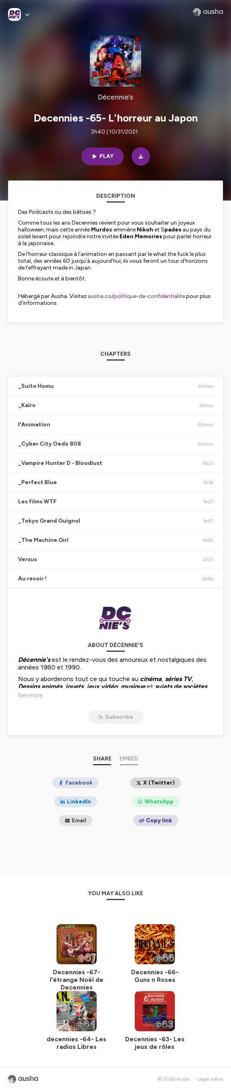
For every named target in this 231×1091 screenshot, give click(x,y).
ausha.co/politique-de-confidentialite (136, 296)
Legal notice (210, 1079)
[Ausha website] (208, 12)
